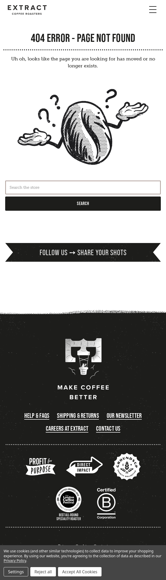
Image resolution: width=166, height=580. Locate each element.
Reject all (43, 572)
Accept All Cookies (79, 572)
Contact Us (108, 428)
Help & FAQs (36, 415)
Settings (16, 572)
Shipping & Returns (78, 415)
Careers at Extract (67, 428)
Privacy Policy (15, 560)
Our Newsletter (124, 415)
